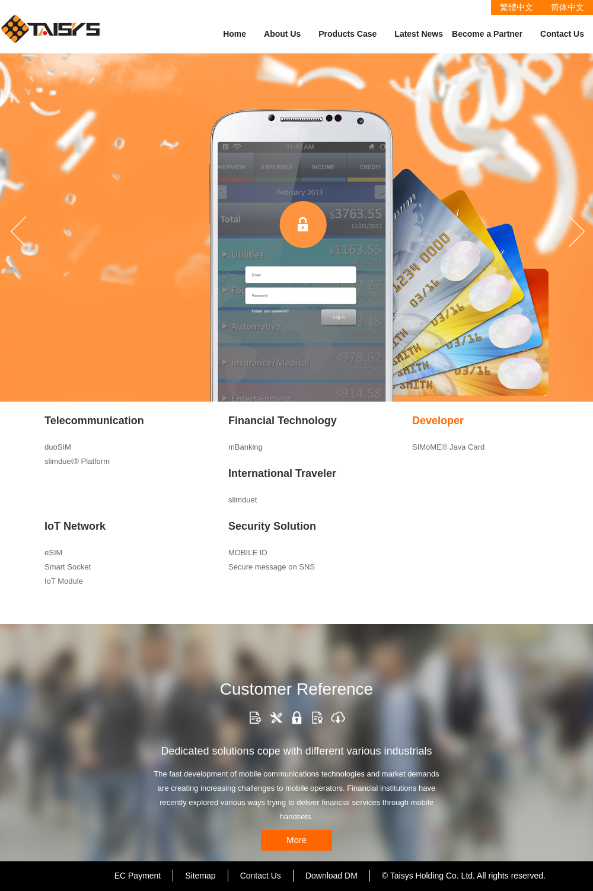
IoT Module (63, 581)
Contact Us (562, 34)
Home (234, 34)
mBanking (245, 447)
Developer (438, 421)
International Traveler (282, 473)
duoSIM (57, 447)
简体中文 (567, 7)
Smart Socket (67, 566)
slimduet (242, 499)
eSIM (53, 552)
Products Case (347, 34)
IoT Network (75, 526)
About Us (282, 34)
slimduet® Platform (77, 461)
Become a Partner (487, 34)
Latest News (418, 34)
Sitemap (200, 875)
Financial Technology (282, 421)
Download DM (331, 875)
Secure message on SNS (271, 566)
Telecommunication (94, 421)
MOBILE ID (247, 552)
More (296, 840)
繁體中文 (516, 7)
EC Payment (137, 875)
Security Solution (272, 526)
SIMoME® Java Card (448, 447)
